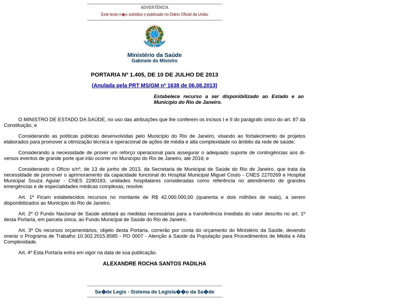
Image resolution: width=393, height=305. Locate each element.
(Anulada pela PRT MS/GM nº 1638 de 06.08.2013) (154, 85)
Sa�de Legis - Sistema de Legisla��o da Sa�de (155, 292)
